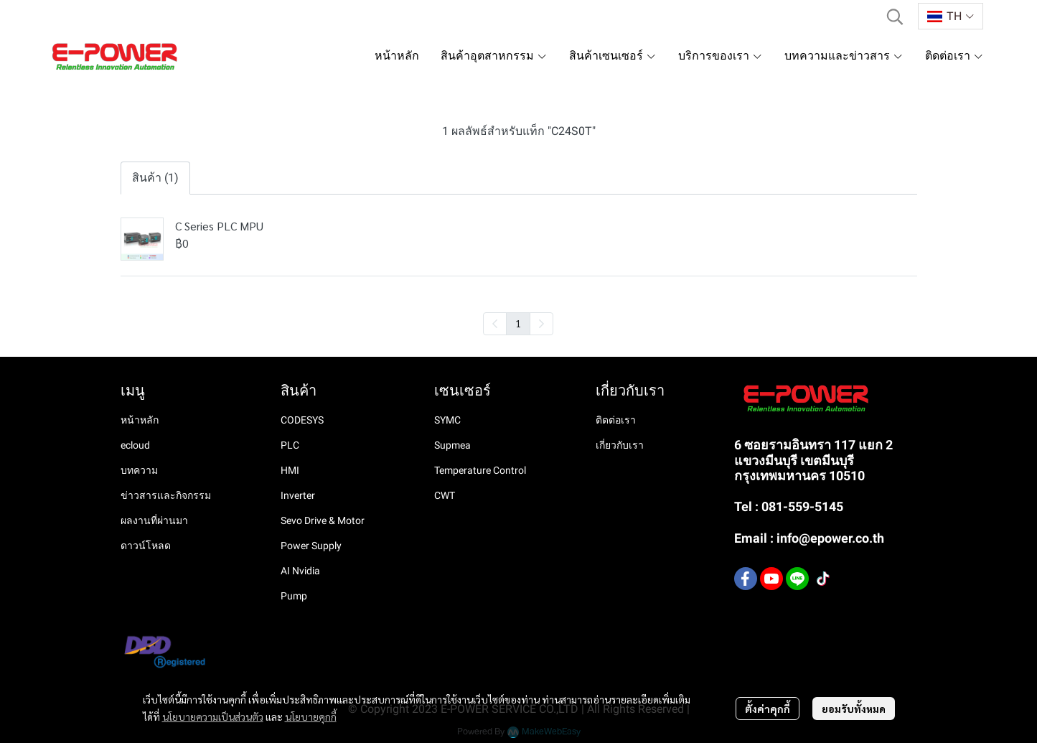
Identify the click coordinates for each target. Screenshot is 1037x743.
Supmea (452, 445)
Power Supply (311, 545)
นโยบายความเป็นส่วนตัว (212, 716)
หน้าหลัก (140, 420)
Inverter (298, 495)
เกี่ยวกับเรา (620, 445)
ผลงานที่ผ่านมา (154, 520)
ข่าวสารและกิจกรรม (166, 495)
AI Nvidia (300, 570)
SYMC (447, 420)
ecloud (135, 445)
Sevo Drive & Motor (323, 520)
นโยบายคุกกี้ (311, 716)
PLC (290, 445)
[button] (895, 16)
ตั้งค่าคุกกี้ (767, 708)
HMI (290, 470)
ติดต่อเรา (616, 420)
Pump (294, 596)
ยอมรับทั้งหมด (854, 708)
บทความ (139, 470)
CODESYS (302, 420)
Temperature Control (480, 470)
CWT (444, 495)
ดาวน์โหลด (146, 545)
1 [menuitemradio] (518, 323)
